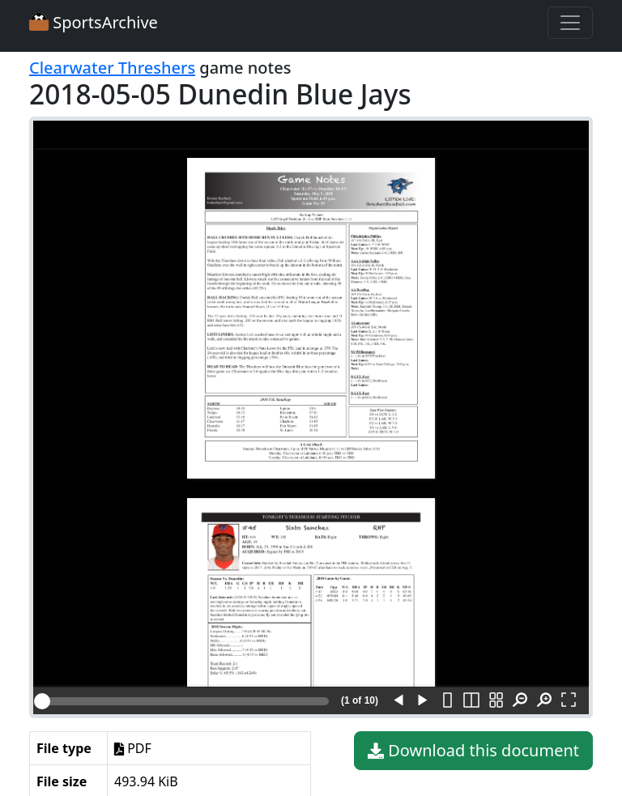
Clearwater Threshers (112, 68)
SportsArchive (93, 22)
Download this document (473, 751)
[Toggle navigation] (570, 22)
